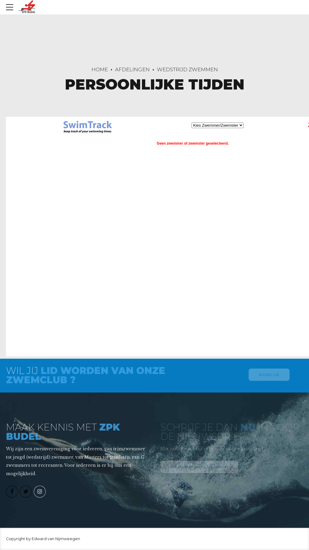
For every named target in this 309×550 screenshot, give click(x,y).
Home (99, 69)
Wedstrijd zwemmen (187, 69)
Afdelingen (132, 69)
